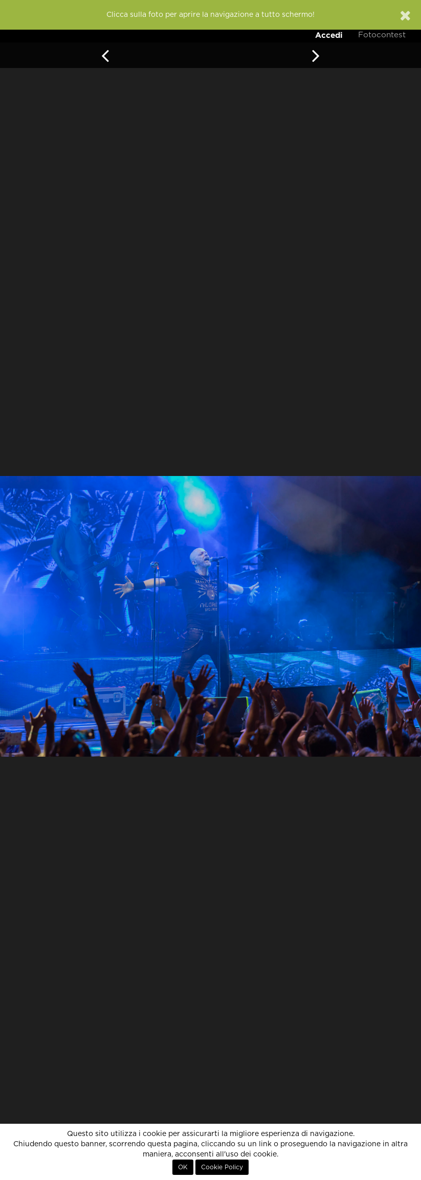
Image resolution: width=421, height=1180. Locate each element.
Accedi (329, 35)
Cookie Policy (222, 1167)
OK (183, 1167)
